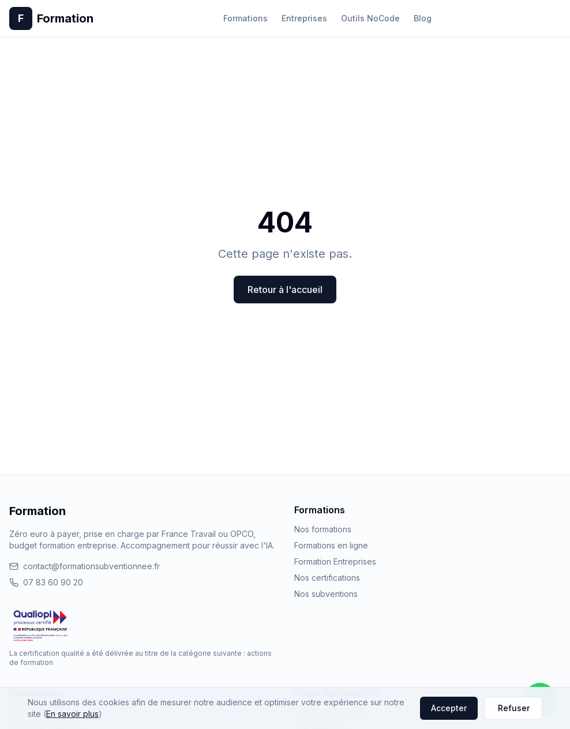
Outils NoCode (370, 18)
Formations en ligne (331, 545)
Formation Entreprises (335, 561)
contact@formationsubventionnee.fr (84, 566)
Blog (423, 18)
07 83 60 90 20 (46, 582)
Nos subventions (326, 594)
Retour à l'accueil (284, 289)
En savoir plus (72, 714)
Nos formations (322, 529)
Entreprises (304, 18)
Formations (245, 18)
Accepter (449, 708)
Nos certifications (327, 578)
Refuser (514, 708)
